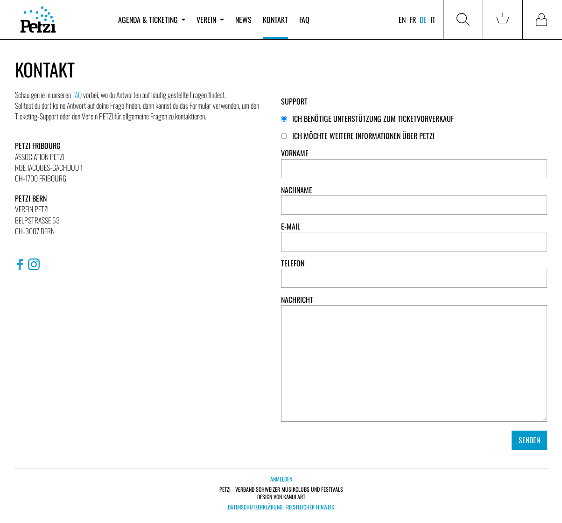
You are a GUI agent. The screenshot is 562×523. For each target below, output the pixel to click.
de (423, 19)
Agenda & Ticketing (151, 19)
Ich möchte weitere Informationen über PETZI (358, 136)
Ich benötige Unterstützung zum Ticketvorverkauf (367, 118)
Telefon (292, 263)
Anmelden (281, 479)
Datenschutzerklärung (255, 507)
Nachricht (297, 299)
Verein (210, 19)
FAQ (304, 19)
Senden (529, 440)
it (433, 19)
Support (294, 101)
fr (412, 19)
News (243, 19)
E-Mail (290, 226)
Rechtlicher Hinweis (310, 507)
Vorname (295, 153)
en (402, 19)
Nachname (296, 190)
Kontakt (275, 19)
